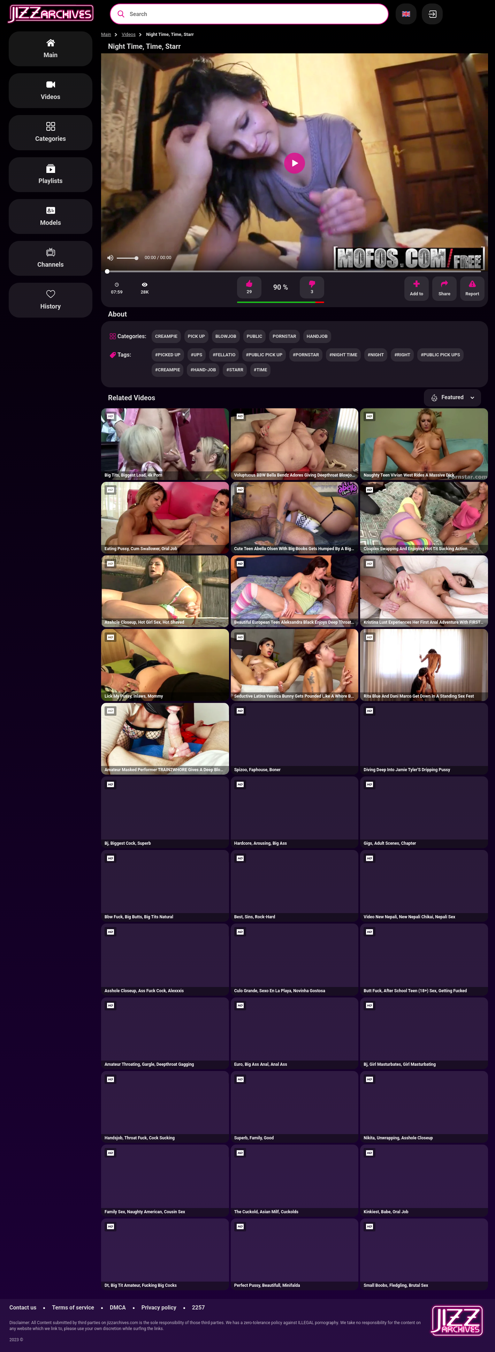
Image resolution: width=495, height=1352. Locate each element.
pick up (196, 336)
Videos (129, 34)
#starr (234, 369)
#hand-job (203, 369)
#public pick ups (440, 354)
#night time (343, 354)
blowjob (225, 336)
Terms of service (73, 1307)
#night (376, 354)
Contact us (22, 1307)
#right (402, 354)
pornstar (284, 336)
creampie (166, 336)
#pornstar (306, 354)
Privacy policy (159, 1307)
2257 (198, 1307)
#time (260, 369)
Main (106, 34)
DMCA (118, 1307)
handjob (317, 336)
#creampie (167, 369)
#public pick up (264, 354)
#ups (197, 354)
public (254, 336)
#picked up (168, 354)
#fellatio (224, 354)
